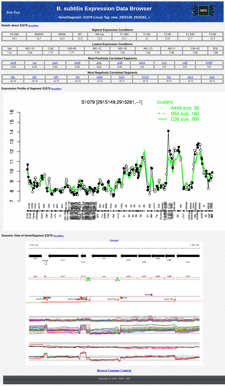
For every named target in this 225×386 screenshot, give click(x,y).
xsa (34, 62)
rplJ (34, 76)
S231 (122, 76)
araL (99, 62)
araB (120, 62)
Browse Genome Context (114, 370)
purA (190, 76)
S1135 (145, 76)
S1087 (209, 62)
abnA (142, 62)
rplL (13, 76)
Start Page (13, 12)
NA (78, 76)
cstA (164, 62)
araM (77, 62)
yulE (185, 62)
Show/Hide (33, 25)
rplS (56, 76)
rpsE (212, 76)
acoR (13, 62)
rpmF (100, 76)
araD (55, 62)
